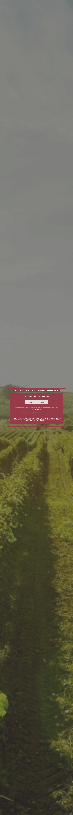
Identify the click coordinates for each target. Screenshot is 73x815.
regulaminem (31, 408)
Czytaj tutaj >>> (47, 413)
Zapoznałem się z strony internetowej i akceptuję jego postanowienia (37, 408)
